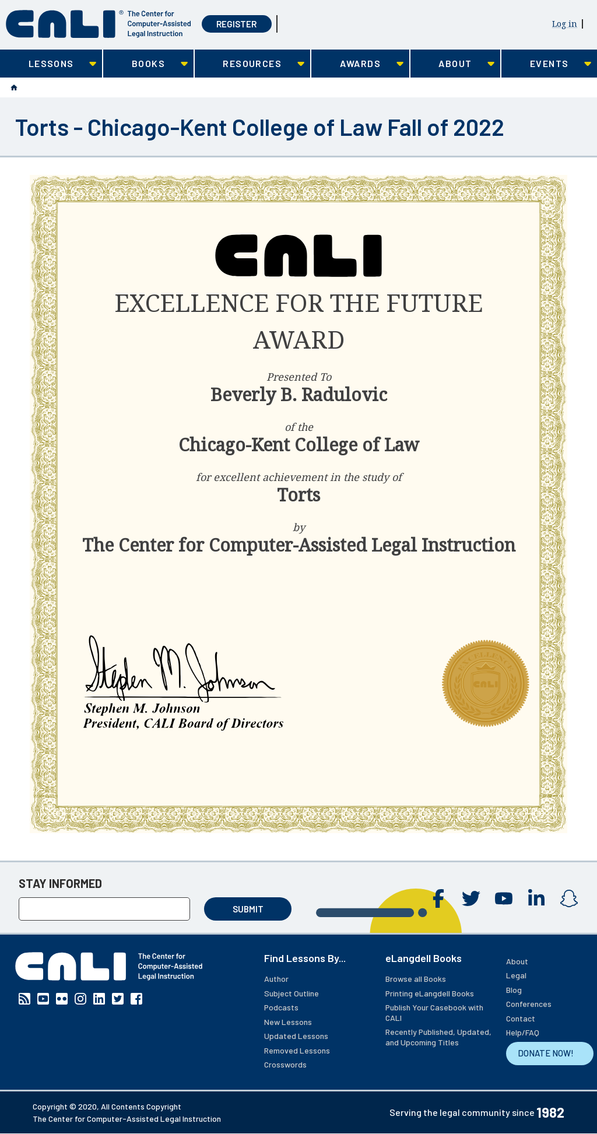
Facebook (438, 898)
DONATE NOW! (546, 1053)
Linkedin (536, 898)
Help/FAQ (522, 1032)
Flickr (62, 999)
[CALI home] (98, 24)
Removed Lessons (297, 1050)
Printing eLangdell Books (429, 993)
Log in (564, 23)
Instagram (569, 898)
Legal (516, 975)
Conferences (529, 1004)
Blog (514, 990)
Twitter (471, 898)
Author (276, 979)
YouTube (503, 898)
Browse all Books (415, 979)
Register (236, 24)
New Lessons (288, 1022)
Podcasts (281, 1007)
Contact (520, 1018)
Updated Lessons (296, 1036)
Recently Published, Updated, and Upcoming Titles (438, 1037)
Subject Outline (291, 993)
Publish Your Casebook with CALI (434, 1012)
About (517, 961)
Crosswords (285, 1064)
